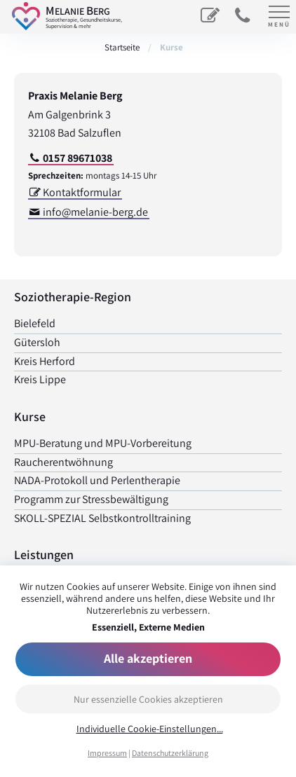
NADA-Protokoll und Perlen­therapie (97, 480)
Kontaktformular (82, 192)
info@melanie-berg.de (95, 212)
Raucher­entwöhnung (63, 462)
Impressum (107, 753)
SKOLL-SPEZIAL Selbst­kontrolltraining (102, 518)
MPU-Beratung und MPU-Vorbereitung (102, 443)
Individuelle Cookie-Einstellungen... (149, 729)
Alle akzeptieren (148, 658)
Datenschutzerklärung (170, 753)
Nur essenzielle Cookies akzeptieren (148, 699)
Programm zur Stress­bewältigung (91, 499)
